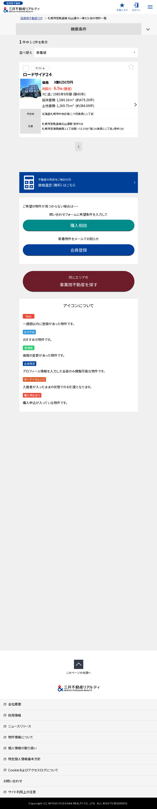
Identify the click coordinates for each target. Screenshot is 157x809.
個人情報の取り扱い (20, 748)
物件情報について (18, 737)
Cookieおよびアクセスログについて (30, 770)
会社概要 (12, 704)
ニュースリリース (17, 726)
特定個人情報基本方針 (22, 759)
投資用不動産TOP (31, 18)
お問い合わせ (12, 781)
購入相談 (78, 225)
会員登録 (78, 250)
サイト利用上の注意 (19, 791)
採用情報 (12, 715)
